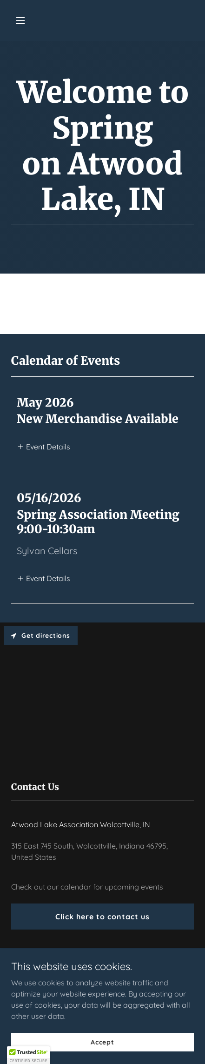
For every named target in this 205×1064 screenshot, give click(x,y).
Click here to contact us (102, 916)
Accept (102, 1041)
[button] (32, 20)
